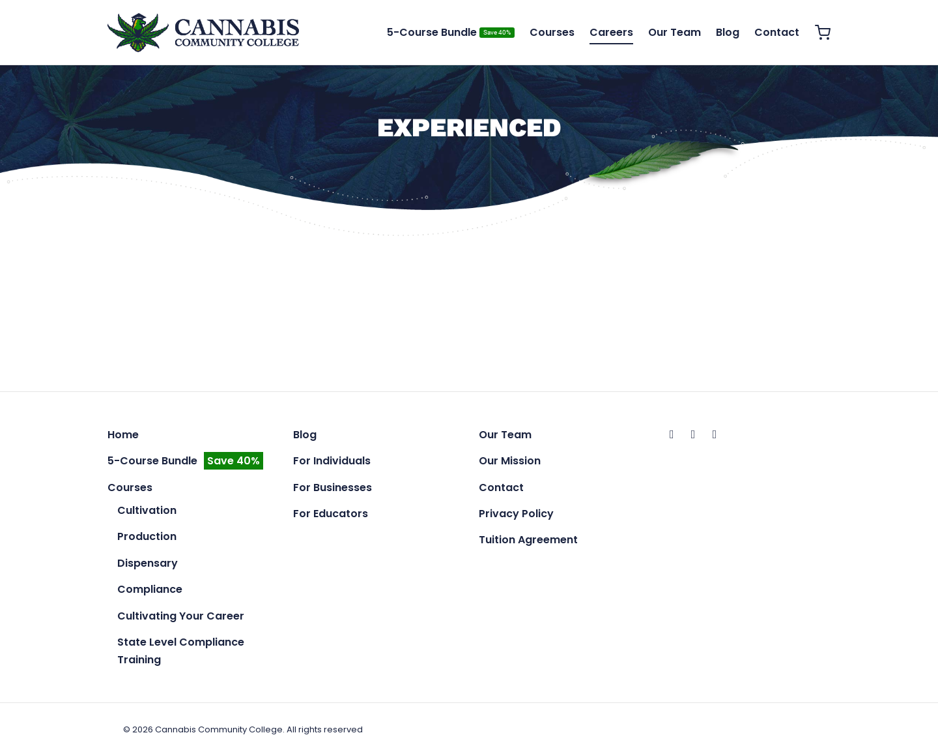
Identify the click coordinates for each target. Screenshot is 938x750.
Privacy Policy (516, 513)
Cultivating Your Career (180, 615)
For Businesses (332, 487)
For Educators (330, 513)
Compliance (149, 589)
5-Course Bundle (451, 32)
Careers (611, 32)
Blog (727, 32)
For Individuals (332, 460)
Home (123, 434)
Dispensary (147, 563)
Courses (552, 32)
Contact (776, 32)
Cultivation (147, 510)
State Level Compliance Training (180, 651)
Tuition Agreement (528, 539)
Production (147, 536)
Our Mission (510, 460)
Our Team (674, 32)
